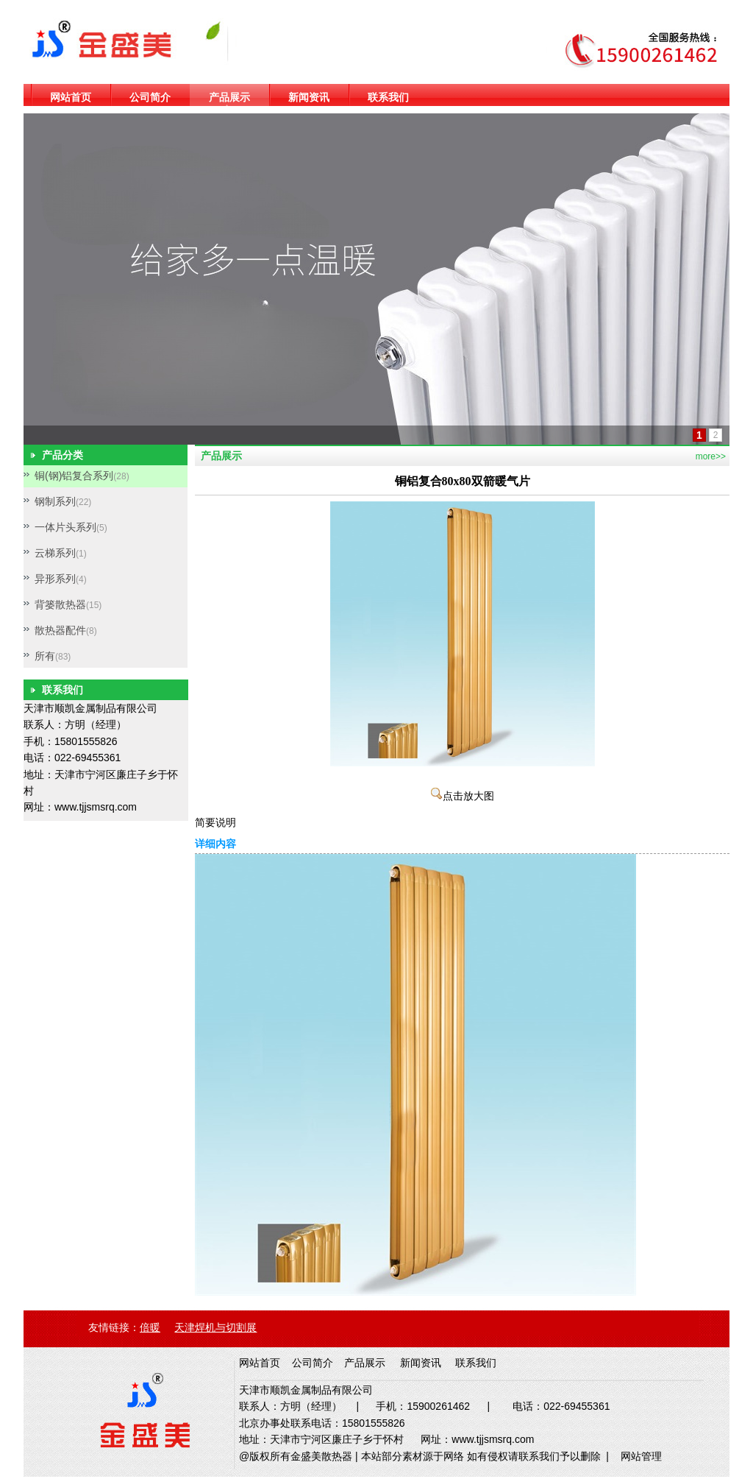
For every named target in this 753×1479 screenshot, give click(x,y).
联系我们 (388, 97)
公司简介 (150, 97)
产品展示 (229, 97)
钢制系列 (55, 501)
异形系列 (55, 579)
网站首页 (70, 97)
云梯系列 (55, 553)
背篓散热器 (60, 604)
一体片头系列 (65, 527)
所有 (45, 656)
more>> (711, 456)
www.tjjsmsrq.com (95, 807)
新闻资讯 (308, 97)
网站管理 (641, 1456)
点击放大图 (462, 796)
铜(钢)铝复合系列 (74, 475)
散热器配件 (60, 630)
